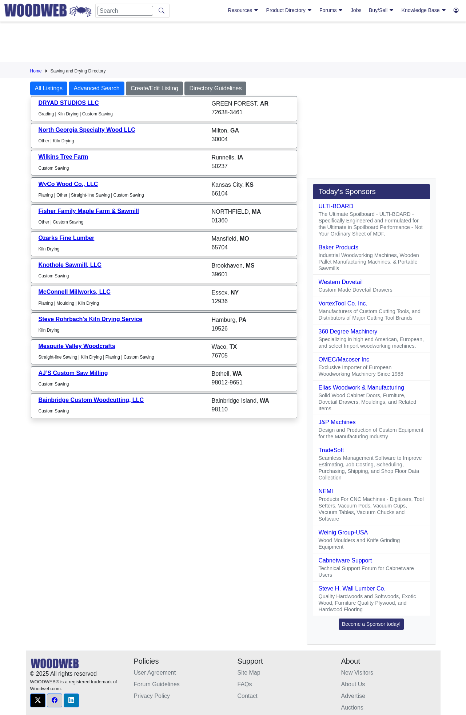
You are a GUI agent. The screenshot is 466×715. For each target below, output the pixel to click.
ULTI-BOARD (336, 206)
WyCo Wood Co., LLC (68, 184)
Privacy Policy (152, 696)
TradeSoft (331, 450)
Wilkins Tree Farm (63, 157)
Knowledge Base (424, 10)
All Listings (49, 88)
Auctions (352, 707)
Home (36, 71)
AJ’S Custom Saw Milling (73, 373)
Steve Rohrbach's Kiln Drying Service (91, 319)
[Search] (125, 11)
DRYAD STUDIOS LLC (69, 103)
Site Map (249, 672)
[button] (37, 700)
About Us (353, 684)
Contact (248, 696)
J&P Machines (337, 422)
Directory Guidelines (215, 88)
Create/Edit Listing (154, 88)
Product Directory (289, 10)
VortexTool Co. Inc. (343, 303)
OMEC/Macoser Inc (344, 359)
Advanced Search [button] (96, 88)
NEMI (326, 491)
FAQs (245, 684)
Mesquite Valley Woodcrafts (77, 346)
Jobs (356, 10)
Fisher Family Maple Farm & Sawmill (89, 211)
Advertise (353, 696)
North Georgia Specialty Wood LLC (87, 130)
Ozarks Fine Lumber (67, 238)
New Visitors (357, 672)
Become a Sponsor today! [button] (371, 624)
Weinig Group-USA (343, 532)
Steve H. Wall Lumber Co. (352, 588)
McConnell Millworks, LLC (75, 292)
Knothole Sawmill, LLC (70, 265)
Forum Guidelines (157, 684)
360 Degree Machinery (348, 331)
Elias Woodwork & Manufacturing (361, 387)
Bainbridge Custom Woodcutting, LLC (91, 400)
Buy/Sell (381, 10)
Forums (331, 10)
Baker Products (338, 247)
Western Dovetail (341, 282)
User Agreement (155, 672)
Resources (243, 10)
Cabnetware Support (345, 560)
